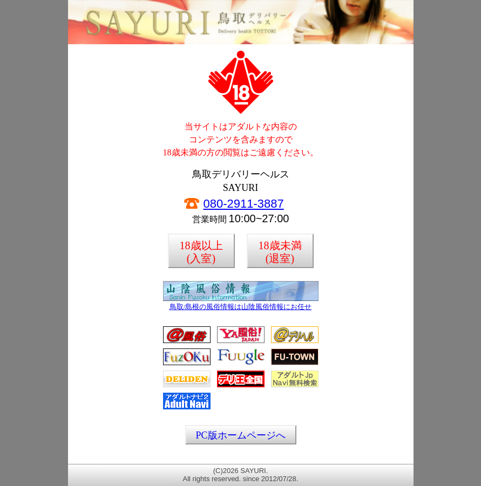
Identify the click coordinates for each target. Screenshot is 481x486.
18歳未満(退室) (280, 251)
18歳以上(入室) (201, 251)
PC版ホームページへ (240, 435)
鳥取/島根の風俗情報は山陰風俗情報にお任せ (241, 304)
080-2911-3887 (244, 203)
